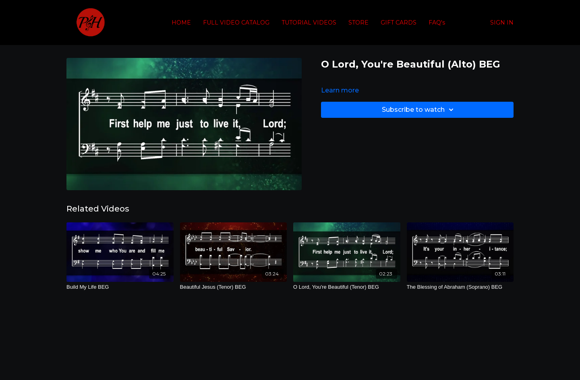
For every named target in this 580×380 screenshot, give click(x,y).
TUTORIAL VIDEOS (309, 22)
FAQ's (437, 22)
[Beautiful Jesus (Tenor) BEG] (233, 287)
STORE (358, 22)
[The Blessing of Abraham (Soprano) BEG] (460, 287)
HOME (181, 22)
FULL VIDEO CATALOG (236, 22)
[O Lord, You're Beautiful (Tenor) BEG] (346, 287)
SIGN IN (502, 22)
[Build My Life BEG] (120, 287)
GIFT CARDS (398, 22)
